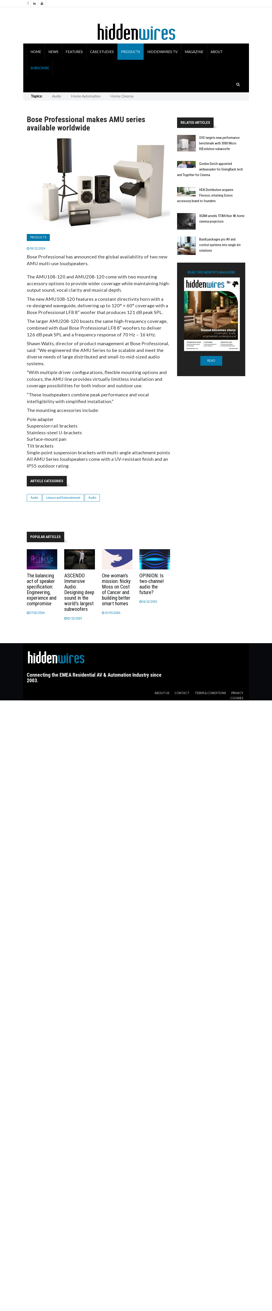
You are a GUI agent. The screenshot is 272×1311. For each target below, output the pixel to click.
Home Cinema (121, 96)
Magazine (194, 52)
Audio (56, 96)
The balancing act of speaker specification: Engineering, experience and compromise (42, 589)
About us (161, 693)
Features (74, 52)
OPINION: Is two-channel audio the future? (151, 584)
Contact (182, 693)
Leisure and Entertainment (63, 497)
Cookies (236, 698)
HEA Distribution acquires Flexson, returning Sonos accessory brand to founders (205, 195)
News (53, 52)
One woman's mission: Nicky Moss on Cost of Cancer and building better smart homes (116, 589)
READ (211, 360)
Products (130, 52)
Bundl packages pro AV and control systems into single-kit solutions (220, 245)
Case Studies (102, 52)
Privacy (237, 693)
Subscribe (39, 68)
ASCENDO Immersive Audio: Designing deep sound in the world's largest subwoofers (79, 592)
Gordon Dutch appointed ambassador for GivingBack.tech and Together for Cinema (210, 169)
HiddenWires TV (162, 52)
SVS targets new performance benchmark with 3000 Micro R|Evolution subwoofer (219, 143)
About (217, 52)
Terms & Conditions (210, 693)
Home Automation (86, 96)
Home (35, 52)
